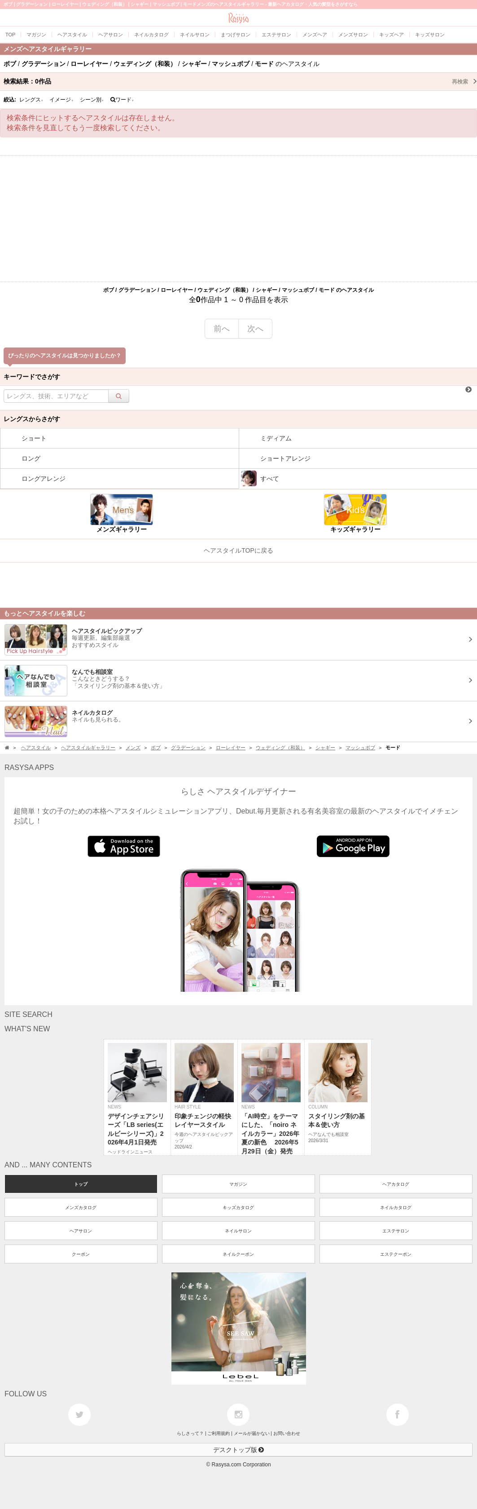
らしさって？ (190, 1433)
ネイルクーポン (238, 1254)
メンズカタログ (80, 1207)
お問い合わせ (286, 1433)
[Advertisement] (238, 219)
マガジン (238, 1184)
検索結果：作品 (240, 81)
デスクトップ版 (238, 1449)
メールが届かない (252, 1433)
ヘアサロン (81, 1230)
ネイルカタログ (395, 1207)
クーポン (81, 1254)
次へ (255, 328)
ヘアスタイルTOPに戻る (238, 550)
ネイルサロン (238, 1230)
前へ (222, 328)
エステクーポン (395, 1254)
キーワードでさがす (32, 376)
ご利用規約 (218, 1433)
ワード (122, 100)
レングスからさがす (32, 418)
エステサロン (395, 1230)
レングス (31, 100)
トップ (81, 1184)
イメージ (61, 100)
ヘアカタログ (395, 1184)
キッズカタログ (238, 1207)
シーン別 (92, 100)
